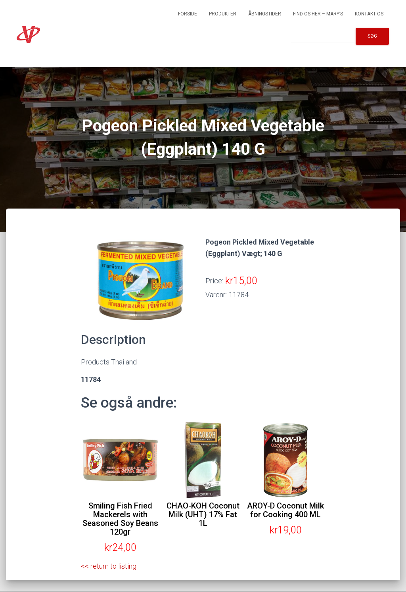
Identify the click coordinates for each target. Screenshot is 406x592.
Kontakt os (369, 14)
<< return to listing (108, 566)
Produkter (222, 14)
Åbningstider (264, 14)
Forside (187, 14)
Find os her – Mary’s (318, 14)
